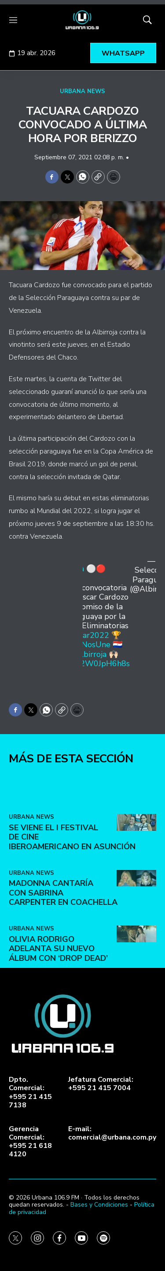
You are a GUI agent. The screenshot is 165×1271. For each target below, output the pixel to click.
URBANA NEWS (82, 91)
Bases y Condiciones (99, 1204)
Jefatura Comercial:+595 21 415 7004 (100, 1084)
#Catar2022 (87, 635)
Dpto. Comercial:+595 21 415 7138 (30, 1093)
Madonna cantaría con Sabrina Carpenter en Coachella (63, 952)
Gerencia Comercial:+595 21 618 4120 (30, 1142)
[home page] (82, 20)
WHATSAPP (123, 53)
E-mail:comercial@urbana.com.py (112, 1133)
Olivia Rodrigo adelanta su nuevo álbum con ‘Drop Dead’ (58, 1008)
